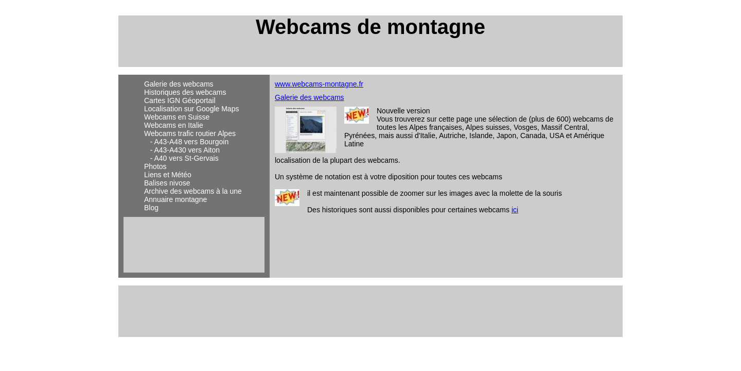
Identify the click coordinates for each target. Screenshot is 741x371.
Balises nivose (167, 183)
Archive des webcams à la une (193, 191)
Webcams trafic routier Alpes (190, 133)
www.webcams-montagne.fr (319, 84)
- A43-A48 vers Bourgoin (186, 142)
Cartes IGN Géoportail (180, 100)
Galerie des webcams (179, 84)
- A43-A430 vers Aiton (182, 150)
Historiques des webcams (185, 92)
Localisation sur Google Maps (191, 109)
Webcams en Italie (173, 125)
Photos (155, 166)
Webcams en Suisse (176, 117)
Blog (151, 208)
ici (514, 210)
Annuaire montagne (175, 199)
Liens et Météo (167, 175)
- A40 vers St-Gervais (181, 158)
